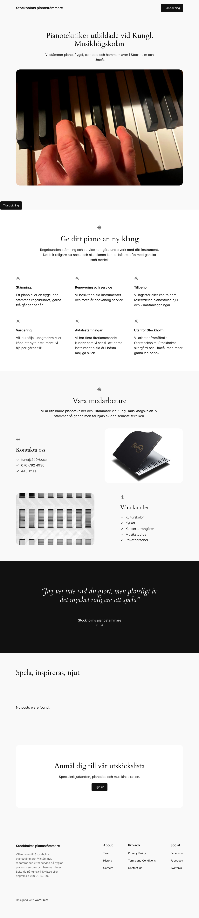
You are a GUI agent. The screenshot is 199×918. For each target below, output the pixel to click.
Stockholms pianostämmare (39, 8)
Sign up (99, 787)
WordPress (41, 900)
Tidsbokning (172, 8)
